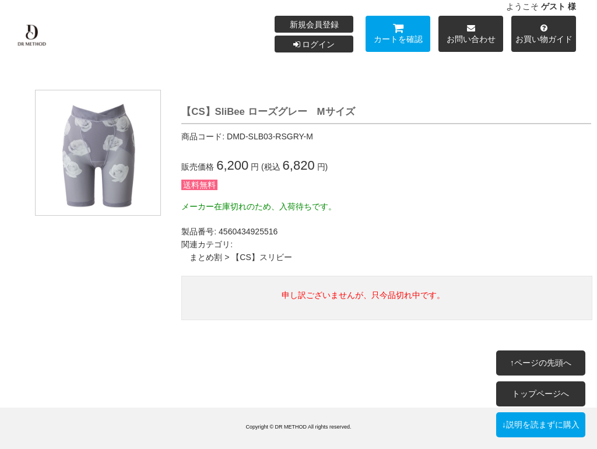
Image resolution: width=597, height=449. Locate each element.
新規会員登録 (314, 24)
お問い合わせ (470, 35)
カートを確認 (398, 35)
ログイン (314, 44)
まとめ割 (205, 257)
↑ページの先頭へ (540, 362)
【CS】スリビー (261, 257)
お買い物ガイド (543, 35)
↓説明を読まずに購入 (541, 424)
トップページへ (540, 393)
